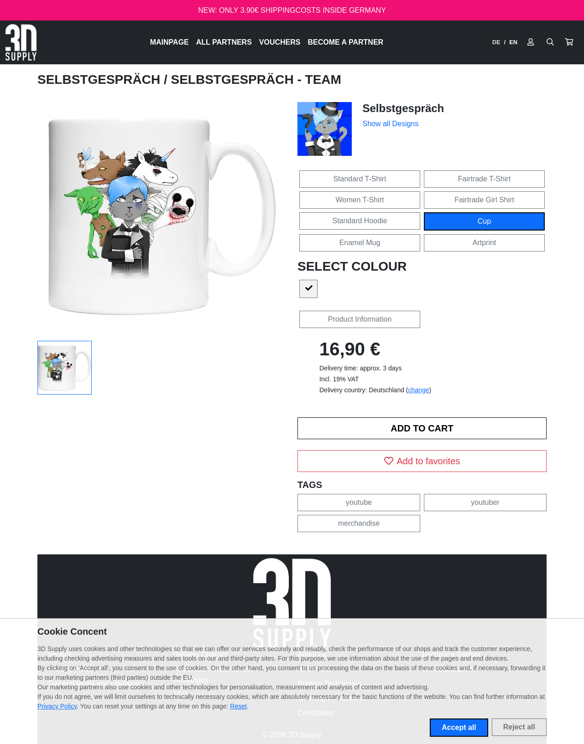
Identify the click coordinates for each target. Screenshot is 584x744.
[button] (569, 42)
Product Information (360, 319)
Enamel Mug (360, 242)
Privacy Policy (57, 706)
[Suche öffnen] (550, 42)
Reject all (519, 727)
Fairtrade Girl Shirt (484, 200)
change (418, 390)
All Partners (224, 42)
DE (496, 42)
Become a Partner (346, 42)
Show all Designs (391, 124)
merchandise (359, 523)
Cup (484, 221)
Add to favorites (422, 461)
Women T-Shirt (359, 200)
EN (513, 42)
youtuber (485, 502)
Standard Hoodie (359, 221)
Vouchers (280, 42)
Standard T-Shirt (359, 179)
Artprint (484, 242)
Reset (238, 706)
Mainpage (169, 42)
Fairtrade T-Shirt (484, 179)
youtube (359, 502)
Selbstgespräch (100, 79)
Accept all (459, 727)
